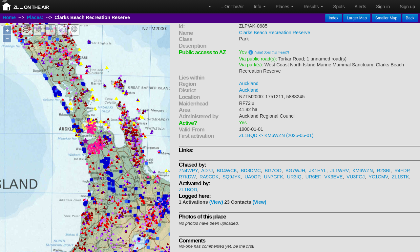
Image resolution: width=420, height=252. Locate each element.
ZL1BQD (188, 189)
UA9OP (252, 176)
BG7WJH (295, 170)
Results (313, 6)
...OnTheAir (232, 6)
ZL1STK (400, 176)
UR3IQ (294, 176)
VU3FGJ (355, 176)
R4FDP (401, 170)
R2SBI (383, 170)
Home (9, 17)
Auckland (249, 83)
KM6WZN (362, 170)
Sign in (383, 6)
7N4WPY (188, 170)
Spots (339, 6)
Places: (35, 17)
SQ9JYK (231, 176)
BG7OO (273, 170)
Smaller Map (386, 18)
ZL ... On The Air (31, 7)
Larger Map (357, 18)
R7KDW (187, 176)
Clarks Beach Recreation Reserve (274, 32)
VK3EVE (333, 176)
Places (285, 6)
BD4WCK (227, 170)
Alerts (360, 6)
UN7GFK (273, 176)
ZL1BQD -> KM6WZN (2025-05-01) (276, 135)
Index (333, 18)
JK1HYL (317, 170)
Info (260, 6)
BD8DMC (251, 170)
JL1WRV (339, 170)
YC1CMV (378, 176)
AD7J (207, 170)
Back (410, 18)
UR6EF (313, 176)
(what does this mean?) (272, 52)
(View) (216, 202)
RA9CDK (209, 176)
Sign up (407, 6)
